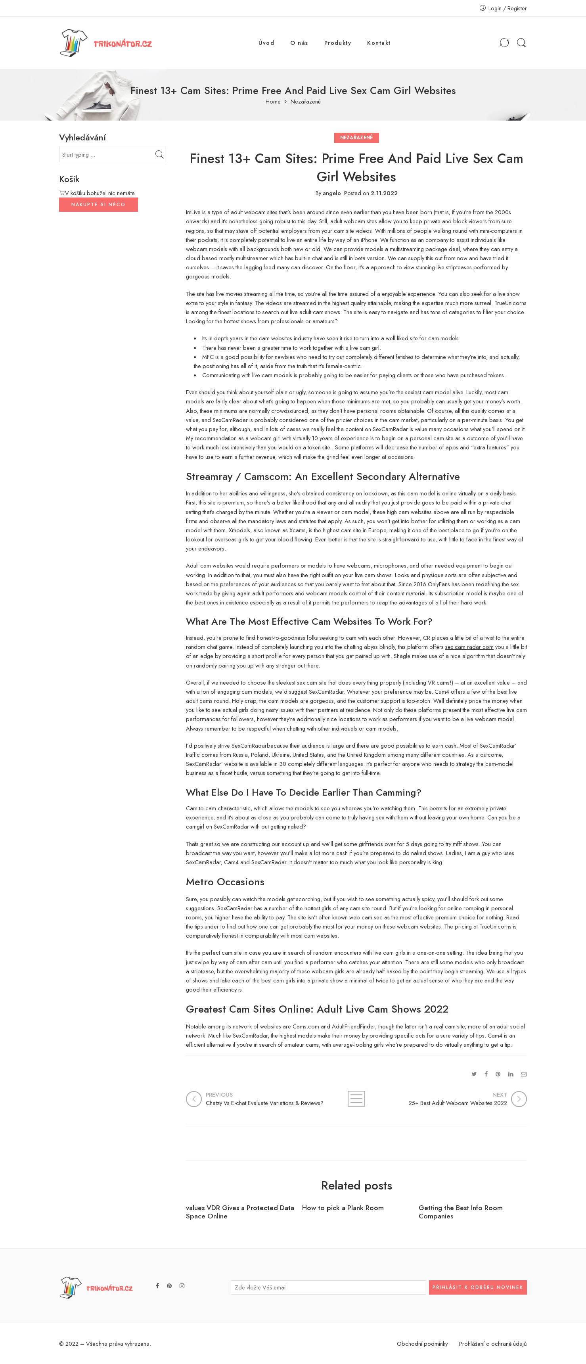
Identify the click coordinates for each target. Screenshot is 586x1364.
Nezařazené (306, 102)
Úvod (267, 42)
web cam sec (366, 917)
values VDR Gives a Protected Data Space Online (240, 1212)
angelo (332, 193)
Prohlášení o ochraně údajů (493, 1343)
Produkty (338, 42)
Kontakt (379, 42)
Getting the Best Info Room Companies (461, 1212)
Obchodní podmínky (422, 1343)
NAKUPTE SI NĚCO (98, 204)
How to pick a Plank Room (343, 1208)
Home (273, 102)
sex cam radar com (469, 647)
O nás (299, 42)
